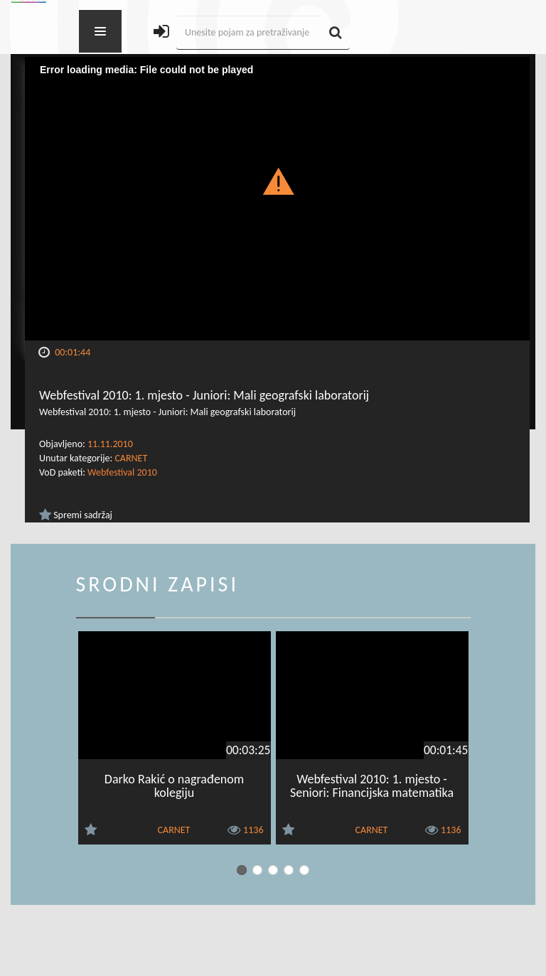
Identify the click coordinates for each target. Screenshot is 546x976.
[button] (278, 180)
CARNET (130, 458)
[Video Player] (277, 198)
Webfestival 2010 (122, 472)
